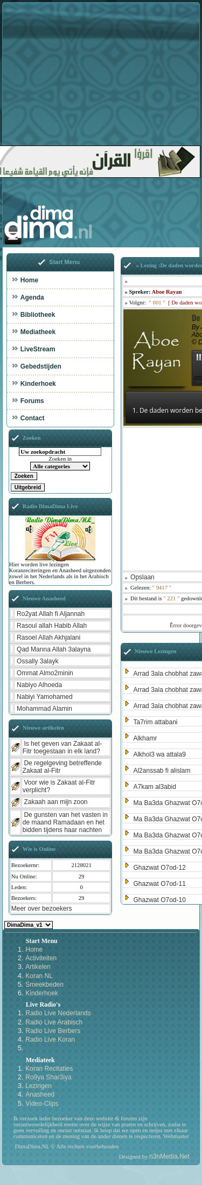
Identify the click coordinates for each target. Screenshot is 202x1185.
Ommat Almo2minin (45, 673)
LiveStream (37, 349)
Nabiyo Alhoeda (39, 685)
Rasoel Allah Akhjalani (48, 637)
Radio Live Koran (50, 1039)
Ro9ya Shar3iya (48, 1077)
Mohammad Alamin (44, 708)
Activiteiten (41, 958)
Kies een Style (28, 925)
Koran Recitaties (49, 1068)
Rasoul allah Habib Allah (52, 625)
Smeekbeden (44, 984)
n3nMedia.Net (169, 1156)
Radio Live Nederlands (57, 1013)
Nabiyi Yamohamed (45, 697)
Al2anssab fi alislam (161, 770)
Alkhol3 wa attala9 (159, 754)
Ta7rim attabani (155, 722)
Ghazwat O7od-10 (159, 900)
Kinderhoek (38, 383)
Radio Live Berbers (52, 1031)
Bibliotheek (37, 314)
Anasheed (39, 1094)
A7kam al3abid (154, 787)
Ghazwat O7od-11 (159, 884)
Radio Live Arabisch (53, 1022)
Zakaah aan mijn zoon (55, 802)
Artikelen (38, 967)
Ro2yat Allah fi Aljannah (51, 614)
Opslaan (142, 577)
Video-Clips (41, 1103)
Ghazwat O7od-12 (159, 867)
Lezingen (38, 1086)
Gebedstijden (40, 366)
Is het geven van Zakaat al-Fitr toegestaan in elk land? (62, 747)
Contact (32, 418)
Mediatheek (37, 332)
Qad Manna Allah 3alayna (53, 649)
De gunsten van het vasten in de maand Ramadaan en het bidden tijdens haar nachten (65, 822)
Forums (32, 401)
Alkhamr (145, 738)
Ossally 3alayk (37, 661)
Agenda (32, 297)
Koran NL (39, 976)
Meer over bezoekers (41, 908)
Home (29, 280)
